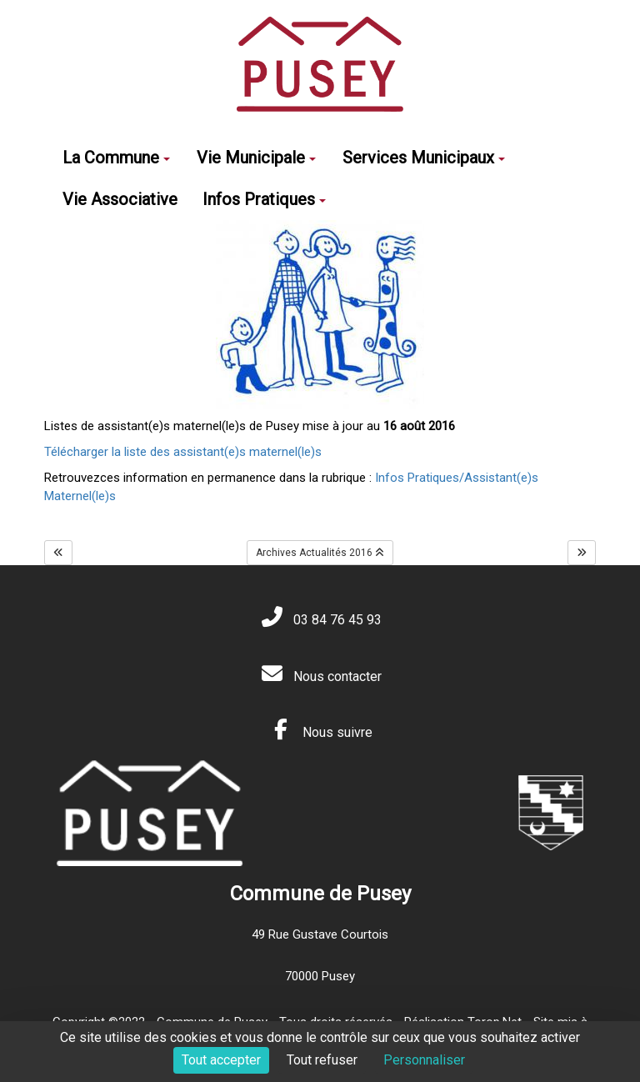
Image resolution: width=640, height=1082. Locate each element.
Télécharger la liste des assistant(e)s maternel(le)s (183, 451)
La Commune (116, 158)
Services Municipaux (423, 158)
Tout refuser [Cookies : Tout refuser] (322, 1060)
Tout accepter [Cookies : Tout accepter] (221, 1060)
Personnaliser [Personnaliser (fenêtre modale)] (424, 1060)
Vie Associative (120, 199)
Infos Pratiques (264, 199)
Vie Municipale (256, 158)
